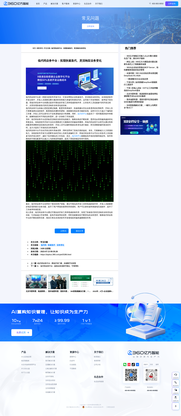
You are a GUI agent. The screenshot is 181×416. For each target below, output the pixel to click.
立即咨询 (171, 4)
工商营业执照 (110, 407)
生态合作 (87, 4)
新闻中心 (73, 357)
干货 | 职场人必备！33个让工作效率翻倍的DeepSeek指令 (141, 89)
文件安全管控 (50, 380)
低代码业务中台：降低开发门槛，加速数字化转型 (58, 263)
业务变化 (60, 245)
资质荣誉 (97, 361)
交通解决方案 (50, 365)
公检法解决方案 (51, 369)
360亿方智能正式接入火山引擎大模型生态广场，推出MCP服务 (140, 57)
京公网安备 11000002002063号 (92, 407)
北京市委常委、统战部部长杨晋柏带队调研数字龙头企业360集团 (141, 95)
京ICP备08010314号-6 (72, 407)
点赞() (63, 231)
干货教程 (73, 369)
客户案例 (65, 4)
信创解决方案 (50, 392)
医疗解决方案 (50, 361)
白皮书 (72, 361)
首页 (38, 4)
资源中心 (76, 4)
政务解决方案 (50, 357)
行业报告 (73, 365)
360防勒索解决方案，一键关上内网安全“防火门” (140, 106)
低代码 (43, 245)
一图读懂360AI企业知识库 (136, 79)
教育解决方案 (50, 373)
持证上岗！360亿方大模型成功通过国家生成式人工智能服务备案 (140, 63)
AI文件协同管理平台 (28, 365)
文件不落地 (49, 376)
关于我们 (99, 4)
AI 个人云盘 (25, 373)
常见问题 (47, 48)
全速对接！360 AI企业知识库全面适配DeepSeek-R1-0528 (141, 74)
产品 (45, 4)
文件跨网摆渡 (50, 388)
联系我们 (97, 357)
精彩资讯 (40, 48)
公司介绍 (97, 365)
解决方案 (54, 4)
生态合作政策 (99, 382)
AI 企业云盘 (25, 369)
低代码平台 (82, 114)
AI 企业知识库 (26, 357)
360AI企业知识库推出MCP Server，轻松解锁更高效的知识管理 (141, 68)
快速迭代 (51, 245)
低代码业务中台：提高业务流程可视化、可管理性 (60, 266)
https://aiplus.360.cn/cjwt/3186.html (55, 255)
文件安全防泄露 (51, 384)
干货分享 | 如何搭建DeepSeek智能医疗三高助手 (140, 83)
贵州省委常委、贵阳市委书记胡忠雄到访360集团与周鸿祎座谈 (141, 101)
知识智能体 (25, 361)
